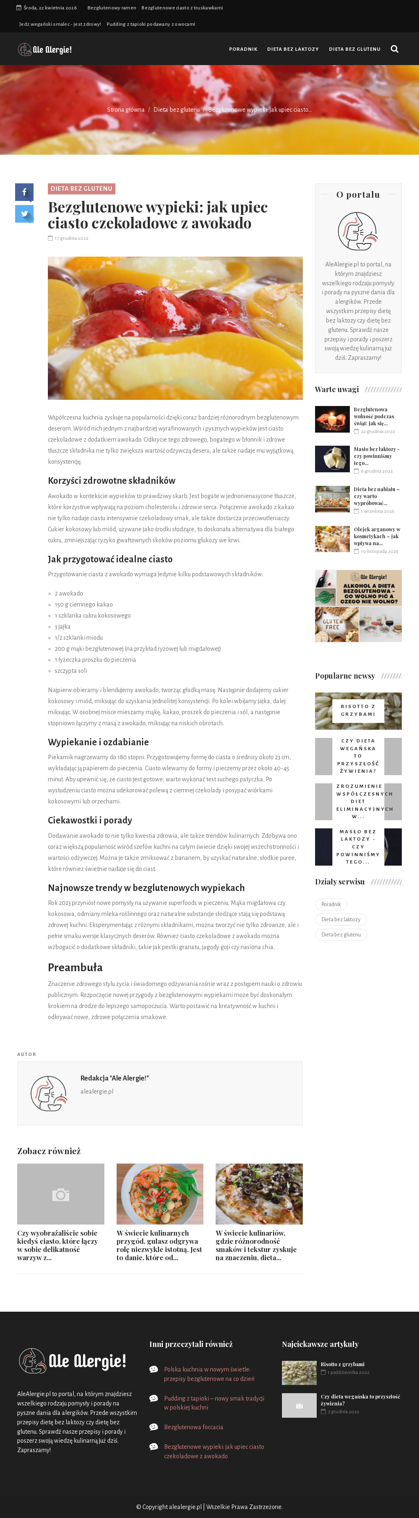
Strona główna (126, 109)
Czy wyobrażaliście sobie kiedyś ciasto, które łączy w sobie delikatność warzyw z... (57, 1245)
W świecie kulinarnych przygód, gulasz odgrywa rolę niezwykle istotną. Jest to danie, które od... (159, 1245)
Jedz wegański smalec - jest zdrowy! (60, 24)
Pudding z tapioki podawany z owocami (151, 24)
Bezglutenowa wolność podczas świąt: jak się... (374, 416)
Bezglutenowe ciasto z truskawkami (182, 8)
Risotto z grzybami (343, 1364)
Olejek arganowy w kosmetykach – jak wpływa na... (377, 536)
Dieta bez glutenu (355, 49)
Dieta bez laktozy (293, 49)
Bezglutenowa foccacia (193, 1427)
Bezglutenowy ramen (112, 8)
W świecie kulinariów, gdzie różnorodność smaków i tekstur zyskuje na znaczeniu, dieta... (256, 1245)
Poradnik (243, 49)
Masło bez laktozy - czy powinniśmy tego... (377, 456)
